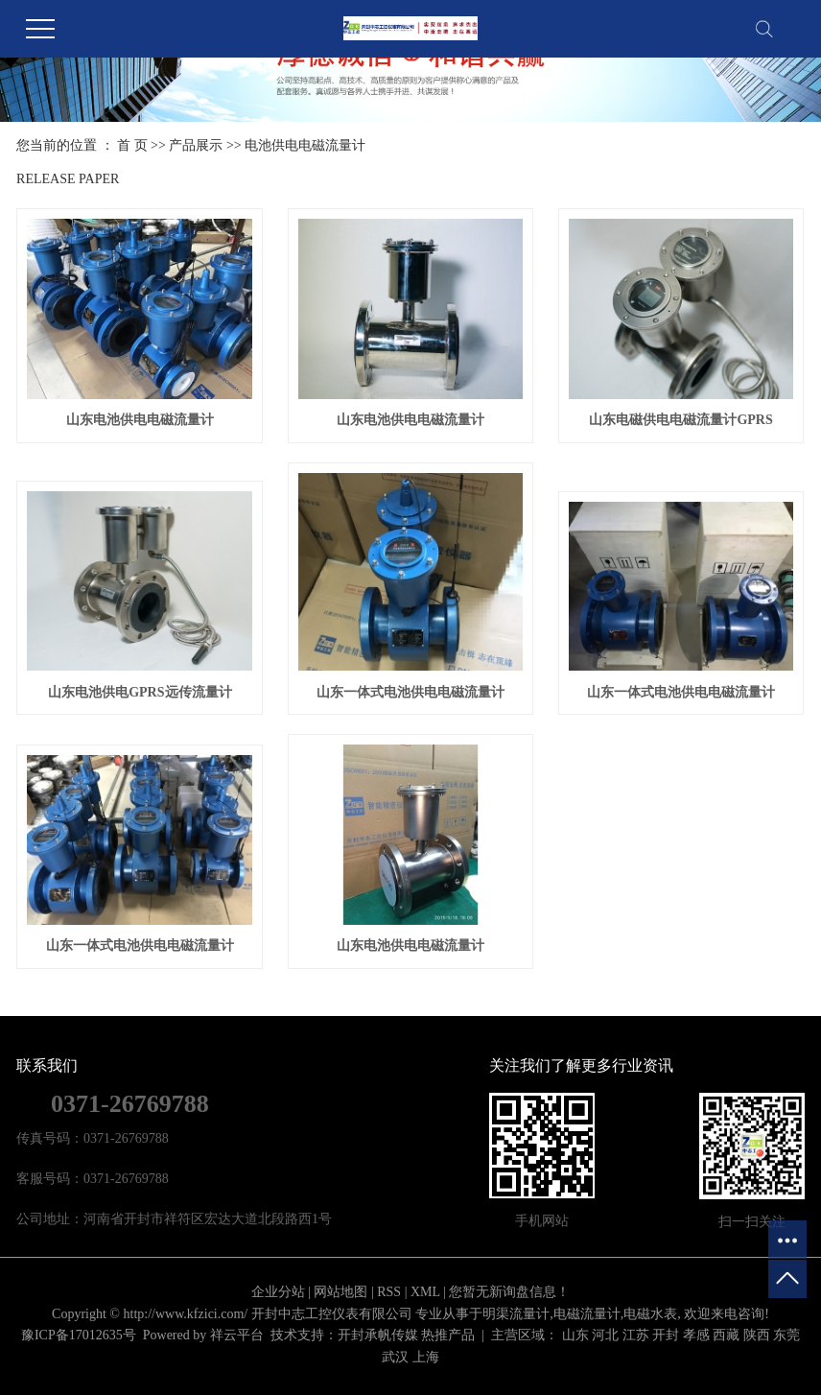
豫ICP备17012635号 (78, 1335)
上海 (425, 1357)
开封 (665, 1335)
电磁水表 (650, 1314)
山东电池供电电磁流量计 (140, 420)
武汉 (395, 1357)
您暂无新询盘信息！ (509, 1292)
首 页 (132, 145)
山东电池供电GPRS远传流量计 (139, 692)
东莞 (786, 1335)
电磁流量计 (587, 1314)
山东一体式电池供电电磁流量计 (410, 692)
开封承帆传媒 (378, 1335)
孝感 (696, 1335)
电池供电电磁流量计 (305, 145)
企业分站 (278, 1292)
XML (425, 1292)
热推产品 (448, 1335)
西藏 (726, 1335)
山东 (575, 1335)
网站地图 (340, 1292)
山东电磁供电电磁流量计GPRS (680, 420)
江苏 (635, 1335)
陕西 (756, 1335)
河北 (605, 1335)
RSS (389, 1292)
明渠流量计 (516, 1314)
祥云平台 (237, 1335)
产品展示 (196, 145)
